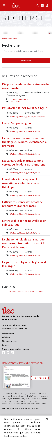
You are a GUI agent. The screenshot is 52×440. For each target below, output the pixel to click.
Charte (17, 102)
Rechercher (26, 61)
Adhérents (6, 337)
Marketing (14, 117)
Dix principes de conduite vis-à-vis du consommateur (25, 86)
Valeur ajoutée (39, 117)
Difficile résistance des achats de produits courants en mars (22, 204)
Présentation (8, 333)
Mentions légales (9, 341)
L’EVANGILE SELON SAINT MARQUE (24, 108)
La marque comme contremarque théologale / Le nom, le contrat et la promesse (24, 141)
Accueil (5, 39)
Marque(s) (23, 117)
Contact (5, 345)
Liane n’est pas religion (16, 123)
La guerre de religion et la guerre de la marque (24, 264)
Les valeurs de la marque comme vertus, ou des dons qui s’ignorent (23, 162)
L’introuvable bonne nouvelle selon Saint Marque (24, 222)
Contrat (31, 131)
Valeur (30, 117)
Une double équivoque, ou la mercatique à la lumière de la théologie (20, 183)
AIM (12, 102)
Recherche (13, 39)
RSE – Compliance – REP (19, 99)
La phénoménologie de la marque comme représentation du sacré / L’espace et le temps (23, 243)
